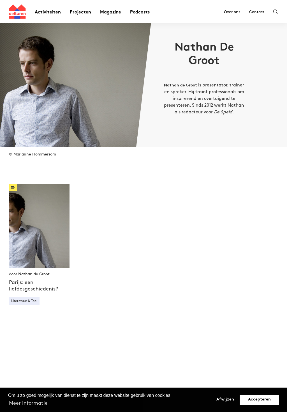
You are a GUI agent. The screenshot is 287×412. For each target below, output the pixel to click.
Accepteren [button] (259, 399)
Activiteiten (48, 12)
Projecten (80, 12)
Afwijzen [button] (225, 399)
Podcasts (140, 12)
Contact (256, 12)
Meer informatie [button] (28, 403)
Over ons (232, 12)
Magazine (110, 12)
